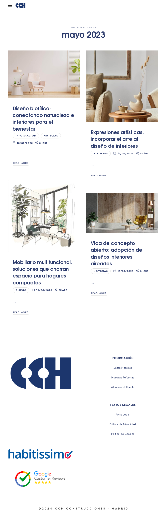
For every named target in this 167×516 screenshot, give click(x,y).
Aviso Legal (123, 414)
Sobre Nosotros (123, 368)
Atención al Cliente (122, 387)
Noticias (51, 135)
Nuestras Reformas (122, 377)
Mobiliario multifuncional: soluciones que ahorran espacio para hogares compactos (42, 272)
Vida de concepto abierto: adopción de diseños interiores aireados (116, 253)
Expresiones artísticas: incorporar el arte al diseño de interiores (117, 138)
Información (25, 135)
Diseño (21, 290)
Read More (20, 163)
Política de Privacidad (123, 424)
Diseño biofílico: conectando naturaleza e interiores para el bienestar (43, 118)
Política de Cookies (122, 434)
